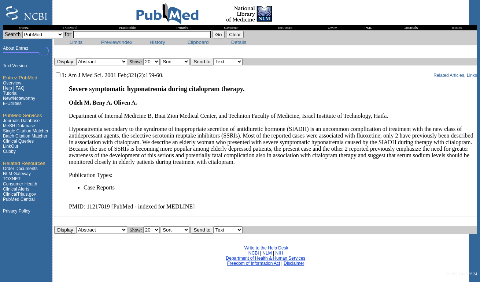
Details (239, 42)
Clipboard (197, 42)
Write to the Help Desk (266, 248)
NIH (279, 253)
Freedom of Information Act (253, 263)
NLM (267, 253)
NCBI (253, 253)
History (157, 42)
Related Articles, (449, 75)
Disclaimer (294, 263)
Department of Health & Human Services (266, 258)
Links (472, 75)
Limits (76, 42)
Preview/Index (116, 42)
